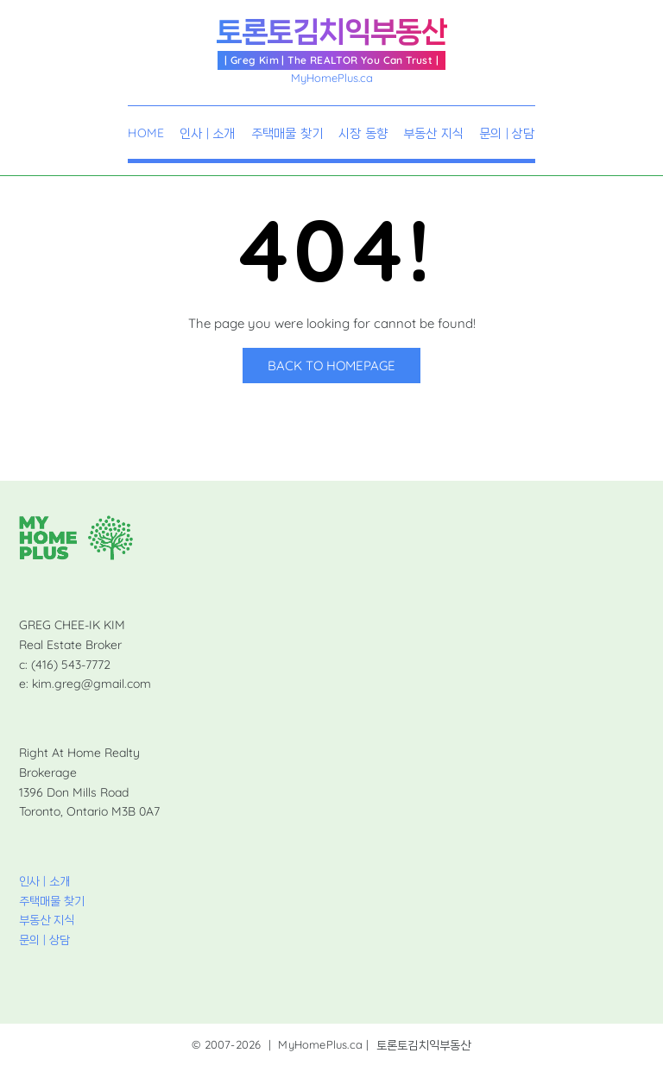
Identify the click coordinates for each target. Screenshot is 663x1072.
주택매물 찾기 (287, 133)
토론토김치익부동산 (331, 31)
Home (146, 133)
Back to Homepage (331, 365)
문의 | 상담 (506, 133)
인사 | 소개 (207, 133)
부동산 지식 (433, 133)
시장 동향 (363, 133)
